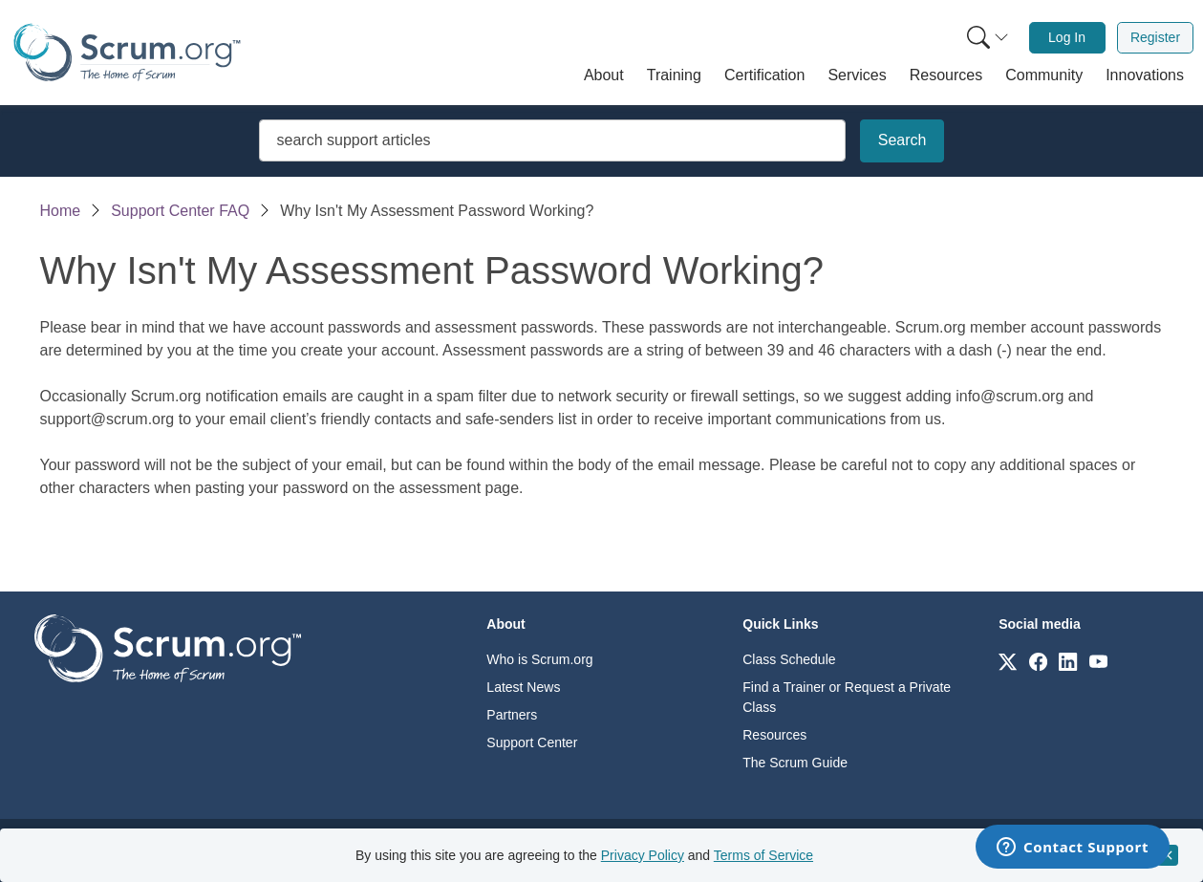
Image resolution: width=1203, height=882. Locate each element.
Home (60, 211)
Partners (511, 714)
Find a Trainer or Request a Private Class (846, 697)
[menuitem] (986, 38)
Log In (1066, 37)
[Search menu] (988, 38)
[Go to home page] (167, 647)
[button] (604, 75)
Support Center (531, 742)
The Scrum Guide (795, 762)
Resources (774, 734)
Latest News (523, 687)
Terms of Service (763, 855)
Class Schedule (788, 659)
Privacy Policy (642, 855)
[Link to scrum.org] (1008, 661)
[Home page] (127, 52)
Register (1155, 37)
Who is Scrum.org (539, 659)
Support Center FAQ (180, 211)
